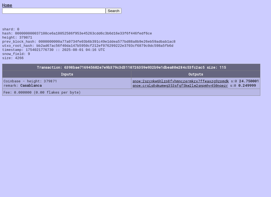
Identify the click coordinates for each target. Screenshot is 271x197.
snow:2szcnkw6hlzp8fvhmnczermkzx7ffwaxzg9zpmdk (180, 87)
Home (7, 5)
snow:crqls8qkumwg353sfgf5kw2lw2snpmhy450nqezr (180, 92)
